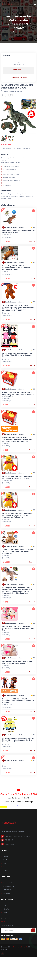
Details (32, 241)
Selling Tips (5, 909)
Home (15, 32)
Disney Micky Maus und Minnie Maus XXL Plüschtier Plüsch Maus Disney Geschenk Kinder (17, 355)
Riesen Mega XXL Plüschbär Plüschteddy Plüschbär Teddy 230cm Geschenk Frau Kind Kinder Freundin (17, 267)
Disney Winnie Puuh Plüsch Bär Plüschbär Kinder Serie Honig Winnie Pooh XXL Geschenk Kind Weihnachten (17, 515)
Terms (3, 867)
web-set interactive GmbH (19, 947)
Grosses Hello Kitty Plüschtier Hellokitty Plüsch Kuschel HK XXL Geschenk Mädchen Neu (18, 628)
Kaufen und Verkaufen (8, 883)
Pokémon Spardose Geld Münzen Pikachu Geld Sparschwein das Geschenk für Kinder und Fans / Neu (18, 394)
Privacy (4, 870)
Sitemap (4, 912)
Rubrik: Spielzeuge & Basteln (14, 227)
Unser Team (5, 860)
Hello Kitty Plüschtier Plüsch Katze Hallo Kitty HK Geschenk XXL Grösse (17, 662)
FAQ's (3, 905)
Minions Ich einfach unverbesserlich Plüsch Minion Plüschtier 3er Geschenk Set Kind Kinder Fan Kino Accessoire (18, 740)
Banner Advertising (7, 886)
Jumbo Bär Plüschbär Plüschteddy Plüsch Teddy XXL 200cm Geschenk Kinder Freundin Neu (17, 551)
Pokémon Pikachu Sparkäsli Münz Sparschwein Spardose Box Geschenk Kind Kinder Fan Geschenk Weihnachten (18, 439)
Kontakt (4, 863)
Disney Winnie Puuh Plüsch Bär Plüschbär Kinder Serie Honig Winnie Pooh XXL (17, 477)
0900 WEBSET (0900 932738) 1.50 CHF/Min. (16, 836)
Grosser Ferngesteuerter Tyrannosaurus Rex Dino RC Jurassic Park (18, 231)
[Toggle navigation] (35, 4)
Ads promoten (6, 889)
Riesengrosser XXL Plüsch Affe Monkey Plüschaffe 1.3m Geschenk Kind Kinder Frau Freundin (18, 700)
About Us (4, 856)
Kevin (18, 62)
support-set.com (7, 844)
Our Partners (5, 893)
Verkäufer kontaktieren (19, 78)
